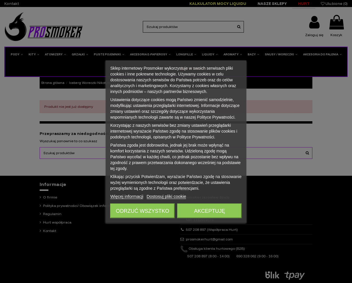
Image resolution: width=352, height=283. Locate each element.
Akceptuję (209, 211)
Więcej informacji (126, 196)
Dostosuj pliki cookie (166, 196)
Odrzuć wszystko (142, 211)
